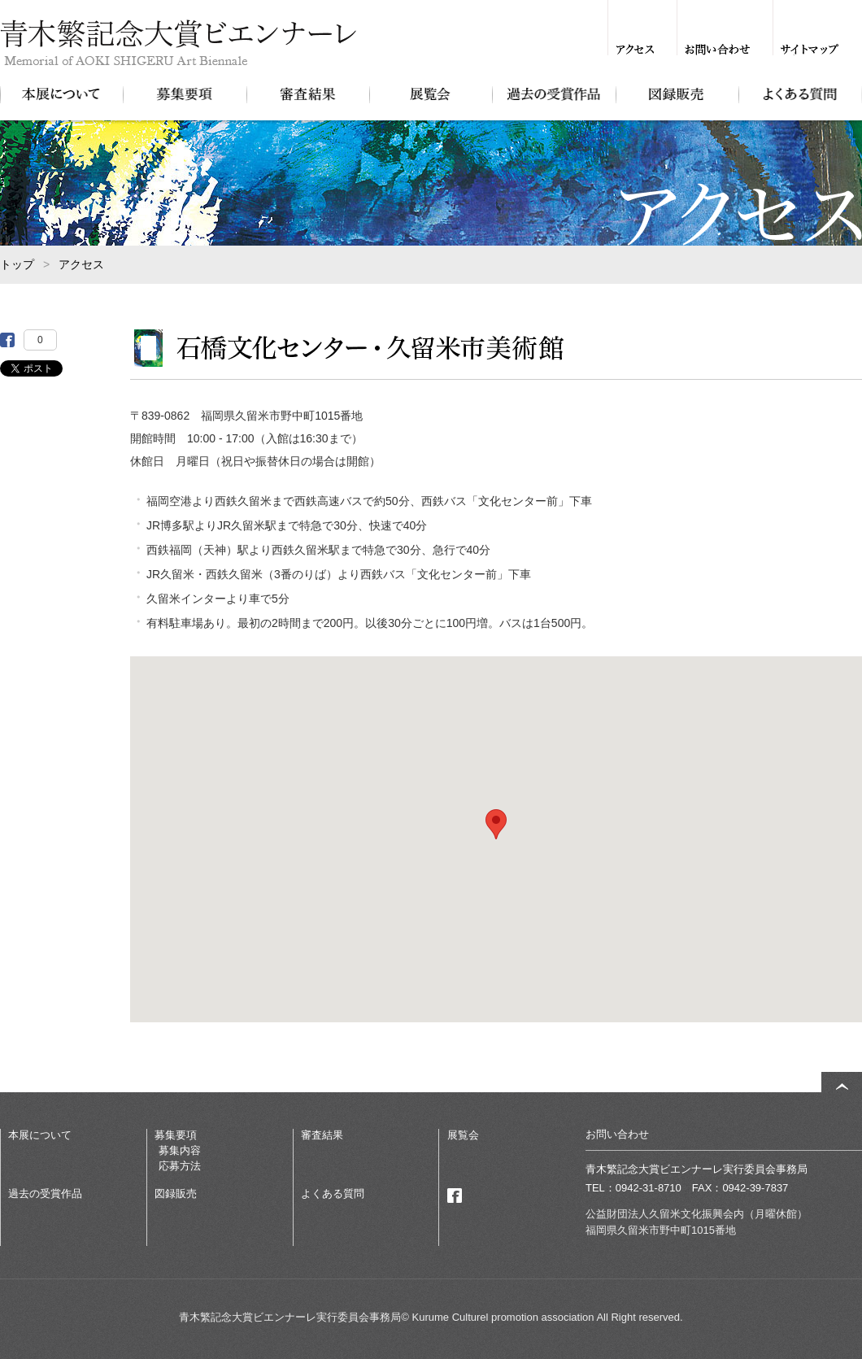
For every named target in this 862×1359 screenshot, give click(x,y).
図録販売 (677, 94)
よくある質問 (799, 94)
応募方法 (180, 1166)
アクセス (635, 49)
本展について (61, 94)
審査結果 (307, 94)
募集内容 (180, 1150)
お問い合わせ (717, 49)
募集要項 (184, 94)
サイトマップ (810, 49)
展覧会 (430, 94)
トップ (17, 264)
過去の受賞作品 (553, 94)
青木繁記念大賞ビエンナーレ (186, 44)
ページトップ (841, 1086)
